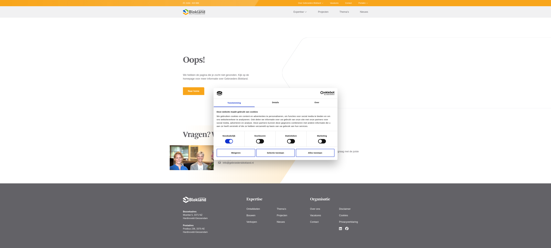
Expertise (300, 11)
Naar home (193, 91)
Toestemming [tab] (234, 103)
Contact (348, 3)
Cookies (343, 215)
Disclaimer (345, 209)
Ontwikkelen (253, 209)
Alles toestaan (315, 153)
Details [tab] (275, 102)
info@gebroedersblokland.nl (236, 162)
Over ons (315, 209)
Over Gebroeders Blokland (310, 3)
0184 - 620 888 (192, 3)
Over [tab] (316, 102)
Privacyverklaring (348, 222)
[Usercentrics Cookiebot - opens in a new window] (322, 93)
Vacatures (334, 3)
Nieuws (364, 11)
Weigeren (236, 153)
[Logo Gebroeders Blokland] (194, 12)
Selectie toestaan (275, 153)
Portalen (363, 3)
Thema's (344, 11)
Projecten (323, 11)
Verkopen (251, 222)
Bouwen (250, 215)
